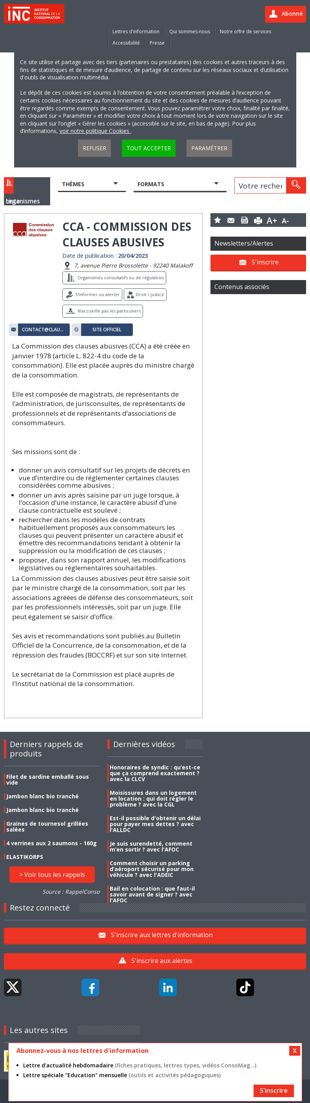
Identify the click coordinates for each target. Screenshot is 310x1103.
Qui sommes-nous (189, 31)
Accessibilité (126, 43)
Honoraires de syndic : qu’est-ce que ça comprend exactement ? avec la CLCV (155, 773)
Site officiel (106, 329)
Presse (157, 43)
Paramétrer (209, 148)
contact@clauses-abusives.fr (44, 329)
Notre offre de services (245, 31)
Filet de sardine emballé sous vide (47, 779)
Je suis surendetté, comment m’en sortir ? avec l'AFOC (151, 846)
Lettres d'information (136, 31)
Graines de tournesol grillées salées (47, 826)
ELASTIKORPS (24, 856)
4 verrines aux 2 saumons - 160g (51, 843)
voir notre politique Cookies (95, 131)
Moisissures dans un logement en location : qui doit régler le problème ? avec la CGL (153, 798)
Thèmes (73, 184)
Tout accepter (149, 148)
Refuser (94, 148)
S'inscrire (265, 261)
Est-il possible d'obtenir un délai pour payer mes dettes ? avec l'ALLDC (155, 824)
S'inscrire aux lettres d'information (162, 935)
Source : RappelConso (71, 891)
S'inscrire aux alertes (161, 960)
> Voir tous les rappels (52, 874)
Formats (151, 184)
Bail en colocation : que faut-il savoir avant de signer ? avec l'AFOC (152, 894)
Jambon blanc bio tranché (42, 796)
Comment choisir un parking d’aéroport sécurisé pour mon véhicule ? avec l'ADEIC (152, 868)
